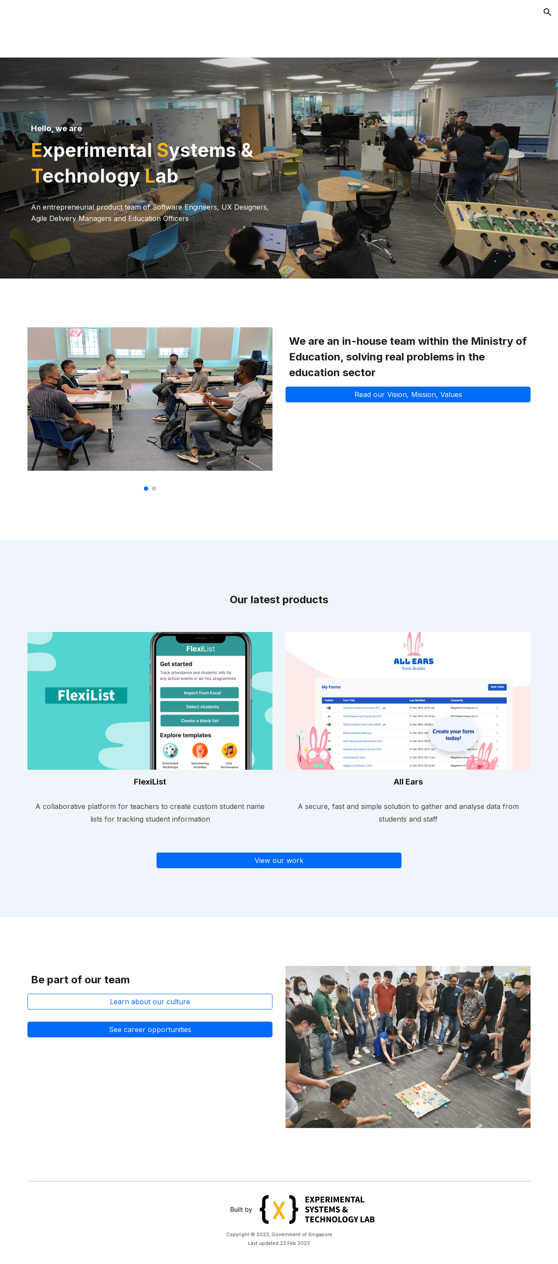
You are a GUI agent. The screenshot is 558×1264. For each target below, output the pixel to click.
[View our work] (279, 860)
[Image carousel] (149, 409)
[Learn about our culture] (150, 1001)
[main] (149, 150)
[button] (547, 12)
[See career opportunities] (150, 1029)
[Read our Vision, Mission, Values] (408, 394)
